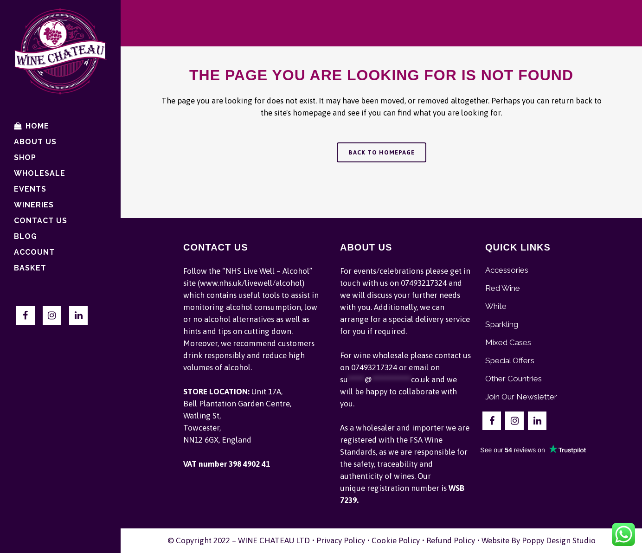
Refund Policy (450, 540)
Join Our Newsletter (521, 396)
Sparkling (501, 324)
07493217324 (424, 283)
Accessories (506, 270)
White (496, 306)
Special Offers (509, 360)
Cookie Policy (396, 540)
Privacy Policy (340, 540)
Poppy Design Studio (559, 540)
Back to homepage (381, 152)
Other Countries (513, 378)
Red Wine (502, 288)
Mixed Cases (508, 342)
